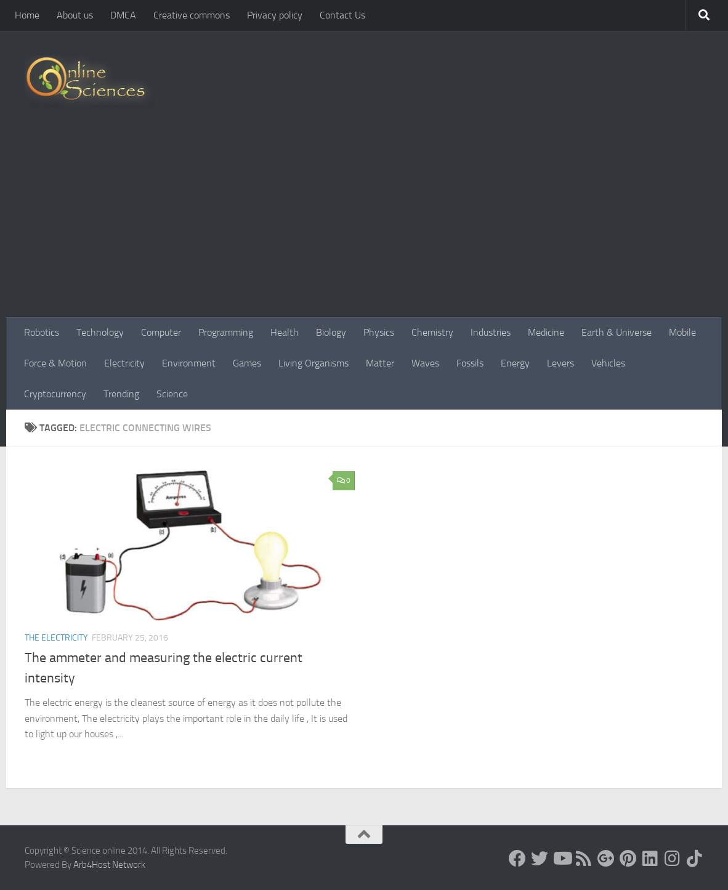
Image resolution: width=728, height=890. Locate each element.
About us (75, 15)
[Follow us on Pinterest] (628, 858)
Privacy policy (274, 15)
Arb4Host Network (109, 864)
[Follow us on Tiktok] (694, 858)
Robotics (41, 332)
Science (172, 394)
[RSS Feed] (584, 858)
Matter (380, 363)
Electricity (124, 363)
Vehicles (608, 363)
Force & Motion (55, 363)
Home (27, 15)
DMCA (123, 15)
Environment (189, 363)
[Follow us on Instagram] (672, 858)
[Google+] (606, 858)
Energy (515, 363)
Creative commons (191, 15)
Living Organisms (313, 363)
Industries (491, 332)
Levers (560, 363)
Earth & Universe (616, 332)
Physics (378, 332)
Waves (425, 363)
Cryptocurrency (55, 394)
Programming (225, 332)
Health (284, 332)
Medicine (546, 332)
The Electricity (56, 638)
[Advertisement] (364, 225)
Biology (331, 332)
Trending (121, 394)
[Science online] (517, 858)
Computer (161, 332)
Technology (100, 332)
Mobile (682, 332)
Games (247, 363)
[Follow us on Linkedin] (650, 858)
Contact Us (342, 15)
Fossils (469, 363)
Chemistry (432, 332)
